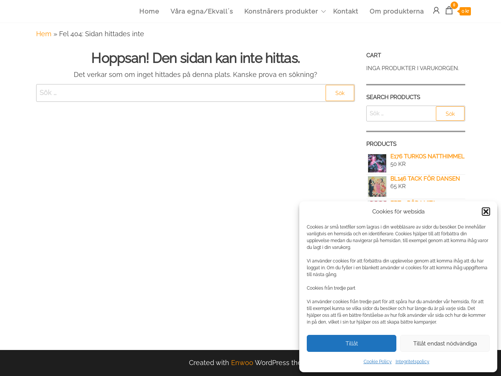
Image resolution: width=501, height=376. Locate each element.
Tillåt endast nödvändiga (445, 343)
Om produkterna (397, 11)
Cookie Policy (378, 361)
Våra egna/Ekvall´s (202, 11)
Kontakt (345, 11)
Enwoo (242, 363)
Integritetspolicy (412, 361)
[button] (486, 211)
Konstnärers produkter (281, 11)
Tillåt (352, 343)
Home (149, 11)
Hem (44, 34)
